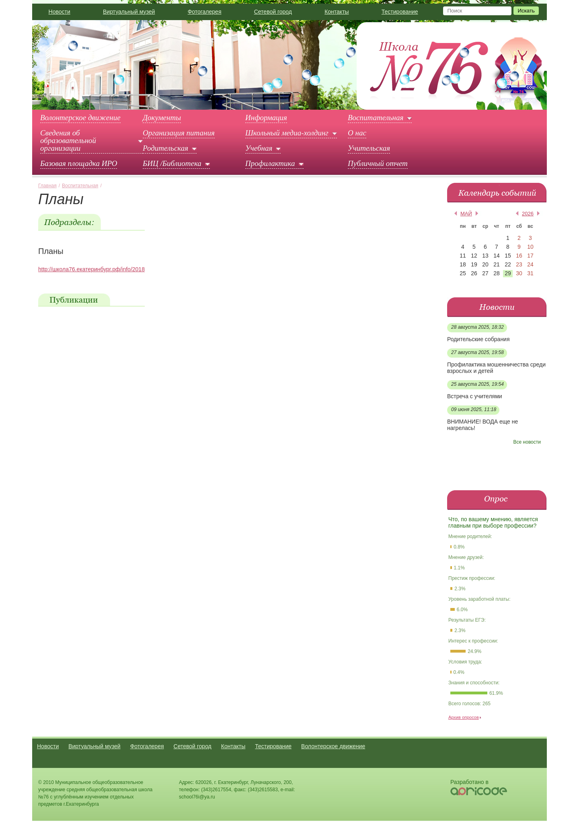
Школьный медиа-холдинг (287, 133)
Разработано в (469, 782)
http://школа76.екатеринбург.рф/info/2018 (91, 269)
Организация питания (179, 133)
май (466, 214)
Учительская (369, 148)
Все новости (527, 442)
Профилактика (270, 164)
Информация (266, 118)
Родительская (165, 148)
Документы (162, 118)
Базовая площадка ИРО (78, 164)
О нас (357, 133)
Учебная (258, 148)
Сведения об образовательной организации (68, 140)
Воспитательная (375, 118)
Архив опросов (463, 717)
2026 (528, 214)
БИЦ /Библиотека (172, 164)
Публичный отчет (378, 164)
